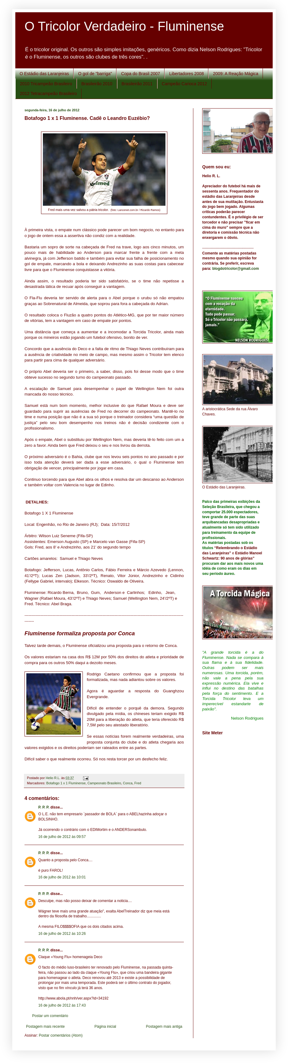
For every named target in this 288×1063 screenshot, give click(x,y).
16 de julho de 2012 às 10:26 (62, 933)
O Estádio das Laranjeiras (44, 73)
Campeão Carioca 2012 (184, 83)
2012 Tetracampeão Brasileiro (48, 93)
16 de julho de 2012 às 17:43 (62, 1005)
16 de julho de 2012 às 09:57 (62, 837)
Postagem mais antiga (164, 1026)
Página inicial (105, 1026)
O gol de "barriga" (95, 73)
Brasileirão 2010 (96, 83)
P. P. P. (43, 807)
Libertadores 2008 (186, 73)
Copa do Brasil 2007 (140, 73)
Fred (138, 783)
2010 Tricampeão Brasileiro (46, 83)
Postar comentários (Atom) (61, 1035)
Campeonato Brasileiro (104, 783)
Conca (127, 783)
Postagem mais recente (45, 1026)
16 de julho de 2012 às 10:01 (62, 877)
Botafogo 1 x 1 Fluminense (65, 783)
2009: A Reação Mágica (235, 73)
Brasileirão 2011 (137, 83)
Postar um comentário (50, 1016)
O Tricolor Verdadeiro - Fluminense (124, 26)
